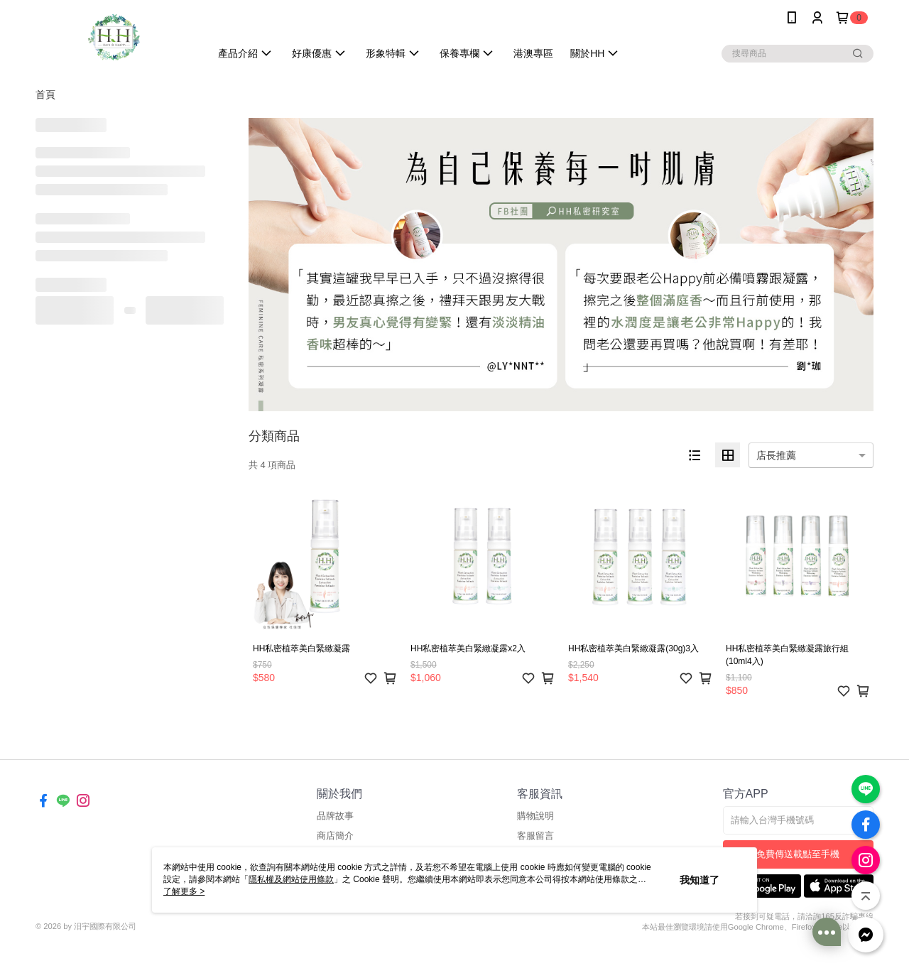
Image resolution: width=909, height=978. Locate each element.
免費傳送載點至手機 (797, 854)
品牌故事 (335, 815)
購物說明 (535, 815)
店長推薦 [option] (776, 455)
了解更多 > (184, 891)
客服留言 (535, 835)
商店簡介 (335, 835)
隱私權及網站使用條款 (291, 879)
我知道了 (699, 880)
